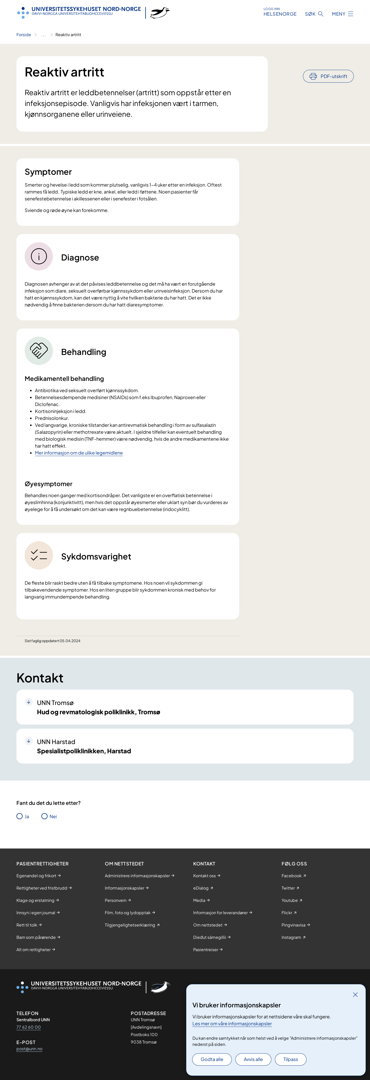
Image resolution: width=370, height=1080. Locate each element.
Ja (27, 816)
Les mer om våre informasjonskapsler (232, 1023)
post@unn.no (29, 1048)
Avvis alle (253, 1059)
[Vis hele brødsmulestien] (43, 34)
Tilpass (290, 1059)
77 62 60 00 (28, 1027)
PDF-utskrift (334, 62)
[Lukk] (355, 994)
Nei (53, 816)
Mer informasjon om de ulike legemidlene (79, 453)
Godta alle (212, 1059)
